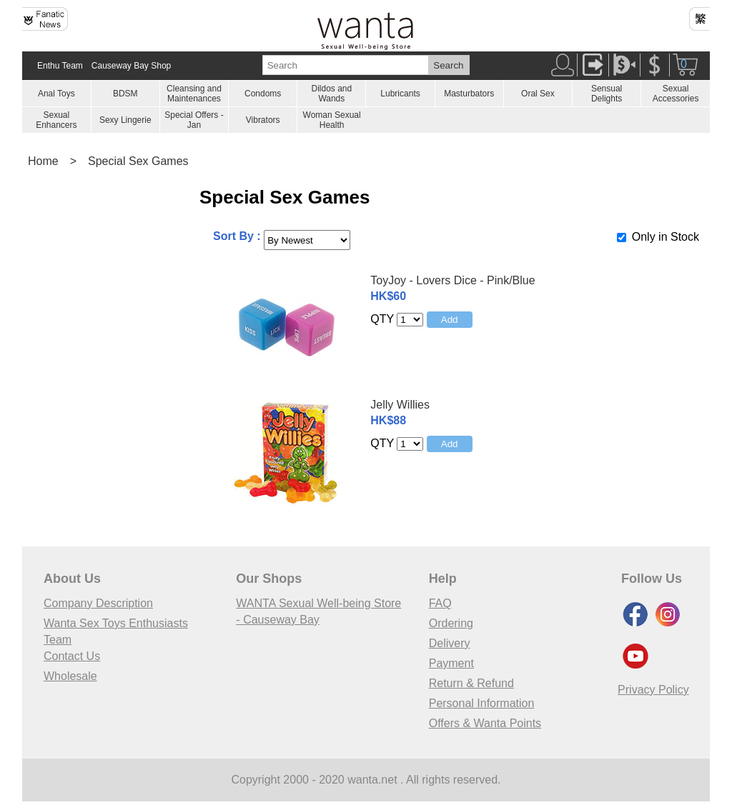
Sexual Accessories (676, 94)
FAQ (440, 603)
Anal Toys (56, 94)
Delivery (449, 643)
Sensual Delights (606, 94)
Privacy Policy (653, 690)
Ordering (451, 623)
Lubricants (400, 94)
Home (43, 161)
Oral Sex (538, 94)
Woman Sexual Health (332, 120)
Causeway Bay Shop (131, 66)
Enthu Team (60, 66)
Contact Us (72, 656)
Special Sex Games (138, 161)
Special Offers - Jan (193, 120)
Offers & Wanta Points (485, 723)
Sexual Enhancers (56, 120)
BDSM (125, 94)
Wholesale (70, 676)
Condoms (262, 94)
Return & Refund (471, 683)
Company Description (98, 603)
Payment (451, 663)
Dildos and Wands (331, 94)
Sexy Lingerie (125, 120)
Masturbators (469, 94)
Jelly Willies (400, 405)
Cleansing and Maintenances (194, 94)
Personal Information (482, 703)
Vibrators (263, 120)
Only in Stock (665, 237)
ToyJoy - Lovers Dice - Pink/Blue (452, 280)
